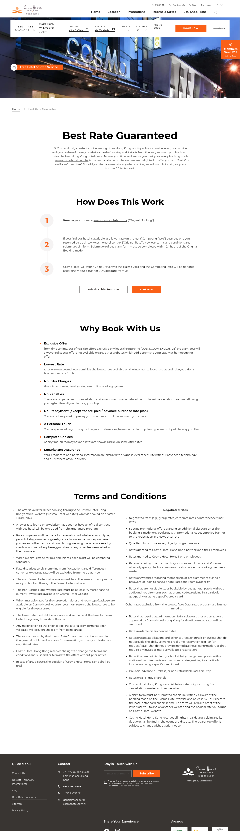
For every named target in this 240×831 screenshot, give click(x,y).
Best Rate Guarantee (42, 109)
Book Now (190, 28)
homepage (181, 360)
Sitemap (17, 803)
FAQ (14, 790)
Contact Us (179, 5)
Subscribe (147, 773)
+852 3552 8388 (72, 786)
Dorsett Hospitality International (23, 781)
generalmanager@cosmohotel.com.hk (74, 801)
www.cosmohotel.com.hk (71, 168)
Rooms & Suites (164, 11)
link (184, 703)
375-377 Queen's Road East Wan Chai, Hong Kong (76, 775)
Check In (73, 26)
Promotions (136, 11)
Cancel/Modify (219, 28)
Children (141, 26)
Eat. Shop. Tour (195, 11)
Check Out (101, 26)
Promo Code (158, 26)
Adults (126, 26)
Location (114, 11)
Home (95, 11)
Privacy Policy (20, 810)
